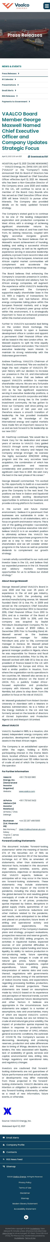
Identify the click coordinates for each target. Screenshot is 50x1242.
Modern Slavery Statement (25, 1204)
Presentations (9, 85)
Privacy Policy (25, 1182)
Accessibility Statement (25, 1209)
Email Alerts (7, 90)
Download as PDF (38, 156)
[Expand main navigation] (46, 6)
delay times (7, 1233)
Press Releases (9, 73)
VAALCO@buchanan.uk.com (32, 829)
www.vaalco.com (27, 791)
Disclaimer (25, 1193)
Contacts (10, 1152)
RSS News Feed (12, 1159)
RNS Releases (8, 96)
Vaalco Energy (19, 1176)
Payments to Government (14, 101)
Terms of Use (25, 1188)
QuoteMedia (35, 1228)
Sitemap (9, 1166)
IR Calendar (7, 79)
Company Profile (13, 1144)
